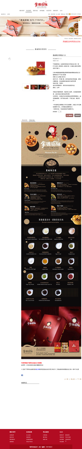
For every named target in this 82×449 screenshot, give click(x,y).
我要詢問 (77, 115)
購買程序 (62, 415)
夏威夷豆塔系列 (77, 38)
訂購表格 (45, 415)
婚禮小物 (45, 420)
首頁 (67, 38)
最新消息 (12, 417)
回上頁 (73, 379)
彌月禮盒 (45, 417)
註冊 (8, 14)
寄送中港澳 (68, 417)
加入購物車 (69, 115)
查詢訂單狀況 (29, 422)
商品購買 (71, 38)
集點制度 (28, 417)
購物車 (68, 14)
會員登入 (3, 14)
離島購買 (67, 415)
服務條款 (12, 422)
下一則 (79, 379)
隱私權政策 (12, 420)
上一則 (66, 379)
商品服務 (62, 422)
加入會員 (28, 415)
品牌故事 (12, 415)
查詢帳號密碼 (29, 420)
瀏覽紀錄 (63, 14)
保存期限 (62, 420)
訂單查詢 (79, 14)
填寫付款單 (73, 14)
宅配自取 (62, 417)
